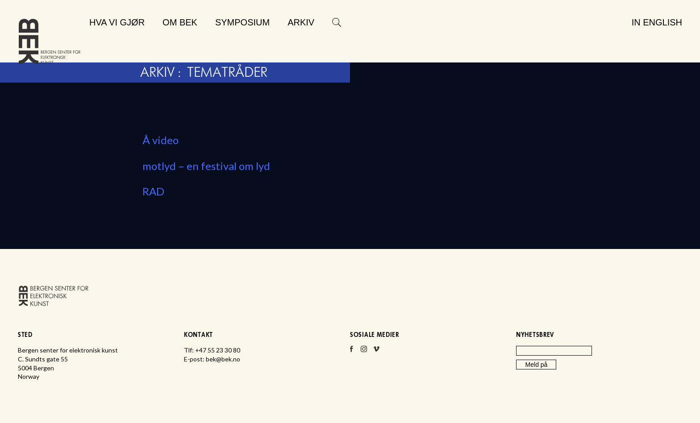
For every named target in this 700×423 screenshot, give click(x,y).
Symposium (242, 22)
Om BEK (179, 22)
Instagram (364, 351)
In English (657, 22)
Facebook (351, 351)
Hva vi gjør (117, 22)
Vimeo (376, 351)
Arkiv (301, 22)
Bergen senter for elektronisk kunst (49, 43)
